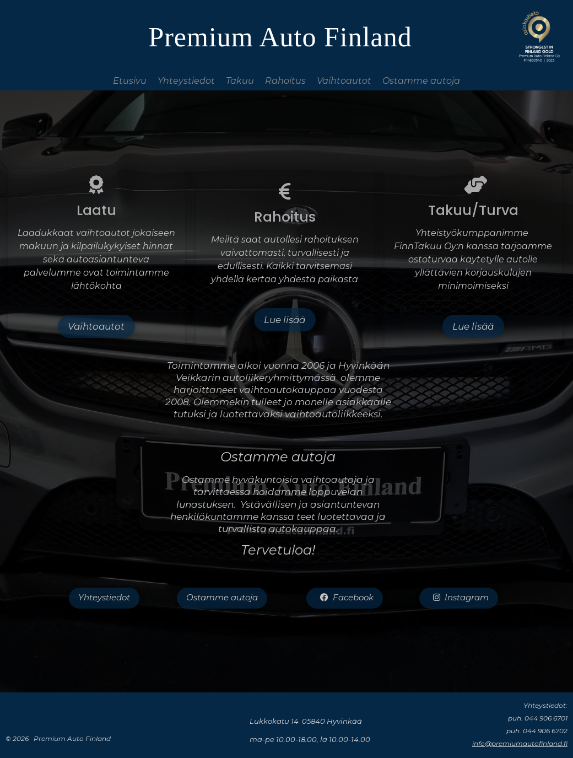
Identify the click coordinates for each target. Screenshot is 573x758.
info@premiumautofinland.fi (519, 743)
